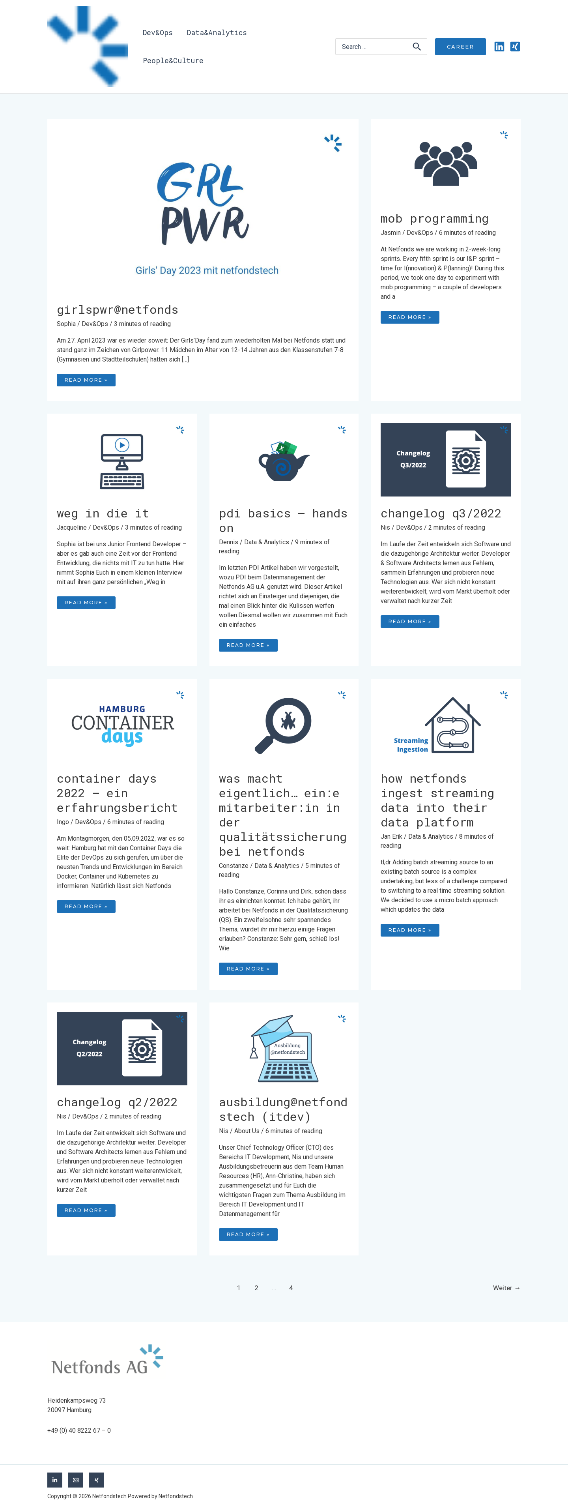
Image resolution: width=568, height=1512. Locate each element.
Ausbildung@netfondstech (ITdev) (283, 1109)
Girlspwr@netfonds (117, 309)
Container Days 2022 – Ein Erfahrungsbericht (117, 792)
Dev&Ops (95, 324)
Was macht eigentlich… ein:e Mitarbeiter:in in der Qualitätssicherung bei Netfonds (283, 814)
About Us (247, 1131)
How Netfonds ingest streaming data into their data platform (437, 800)
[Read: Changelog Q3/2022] (446, 459)
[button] (460, 46)
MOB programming (435, 218)
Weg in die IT (103, 513)
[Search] (417, 46)
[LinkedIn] (54, 1480)
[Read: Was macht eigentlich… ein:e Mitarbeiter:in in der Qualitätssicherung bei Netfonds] (284, 724)
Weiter (507, 1288)
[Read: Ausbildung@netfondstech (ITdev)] (284, 1048)
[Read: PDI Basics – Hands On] (284, 459)
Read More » (90, 378)
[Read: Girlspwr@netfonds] (203, 210)
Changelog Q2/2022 (117, 1101)
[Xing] (515, 46)
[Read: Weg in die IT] (122, 459)
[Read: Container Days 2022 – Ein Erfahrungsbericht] (122, 724)
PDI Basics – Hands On (283, 520)
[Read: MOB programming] (446, 164)
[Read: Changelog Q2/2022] (122, 1048)
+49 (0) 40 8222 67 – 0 (79, 1430)
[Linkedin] (499, 46)
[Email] (75, 1480)
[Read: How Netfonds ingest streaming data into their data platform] (446, 724)
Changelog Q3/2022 (441, 513)
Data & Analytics (266, 542)
